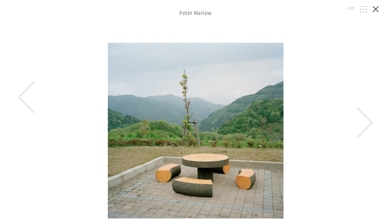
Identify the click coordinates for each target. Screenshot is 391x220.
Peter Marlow (195, 13)
